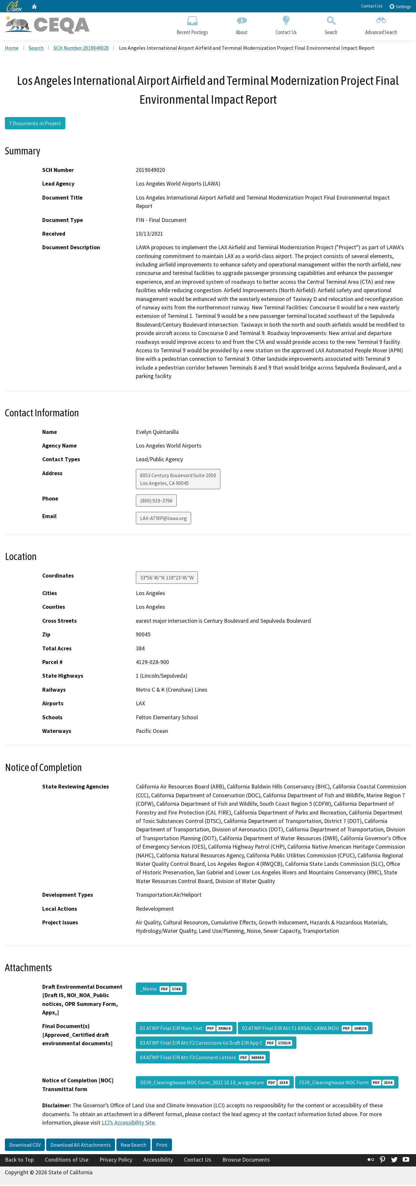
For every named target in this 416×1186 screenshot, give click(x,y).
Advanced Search (381, 25)
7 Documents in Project (35, 124)
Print (162, 1146)
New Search (133, 1146)
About (242, 25)
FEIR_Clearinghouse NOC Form (346, 1083)
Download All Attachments (80, 1146)
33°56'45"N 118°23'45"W (167, 579)
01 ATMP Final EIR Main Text (186, 1029)
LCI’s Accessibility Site (128, 1123)
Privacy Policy (115, 1161)
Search (331, 25)
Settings (400, 6)
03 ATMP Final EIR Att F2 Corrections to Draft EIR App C (216, 1044)
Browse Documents (246, 1161)
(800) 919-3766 (156, 502)
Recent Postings (192, 25)
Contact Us (372, 6)
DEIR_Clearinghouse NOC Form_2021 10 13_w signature (215, 1083)
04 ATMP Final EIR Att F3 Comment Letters (203, 1058)
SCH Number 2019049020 (81, 49)
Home (12, 49)
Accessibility (158, 1161)
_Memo (161, 990)
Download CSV (25, 1146)
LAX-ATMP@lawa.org (163, 519)
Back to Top (19, 1161)
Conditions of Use (66, 1161)
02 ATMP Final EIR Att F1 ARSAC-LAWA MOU (305, 1029)
